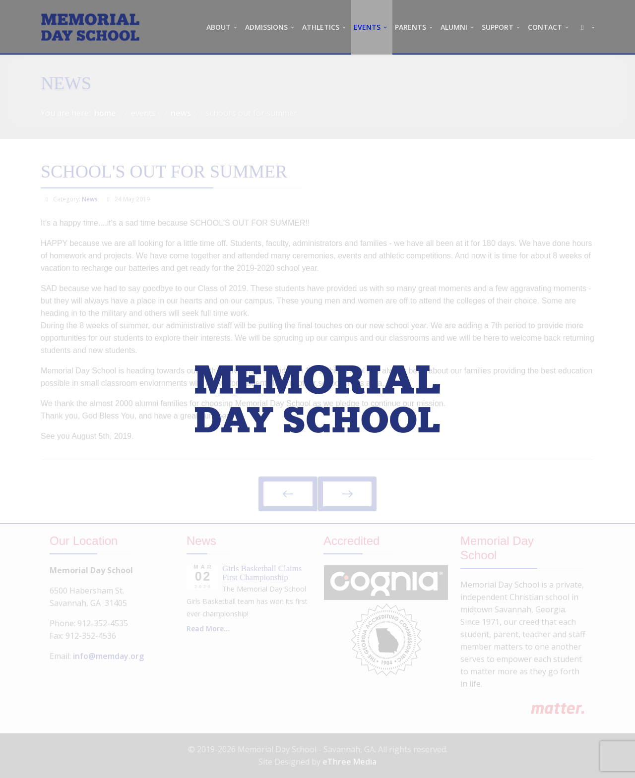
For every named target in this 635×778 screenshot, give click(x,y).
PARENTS (410, 27)
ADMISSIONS (266, 27)
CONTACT (545, 27)
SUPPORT (497, 27)
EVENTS (367, 27)
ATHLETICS (320, 27)
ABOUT (218, 27)
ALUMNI (454, 27)
